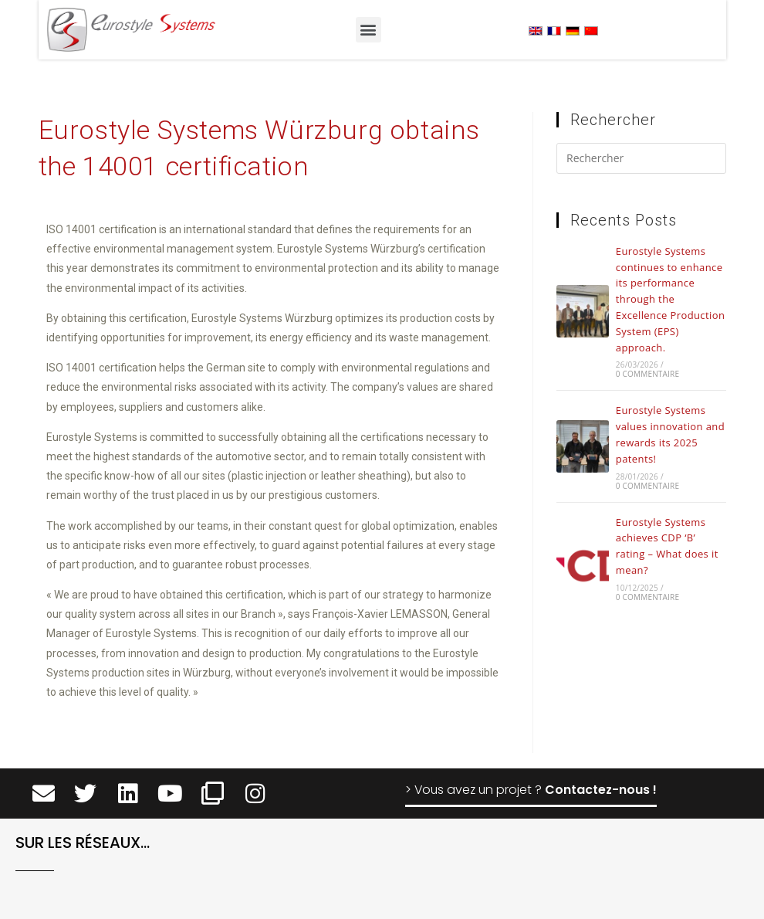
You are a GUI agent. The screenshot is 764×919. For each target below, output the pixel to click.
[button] (368, 29)
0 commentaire (647, 373)
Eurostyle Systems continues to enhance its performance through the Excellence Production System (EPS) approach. (670, 299)
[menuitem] (535, 30)
